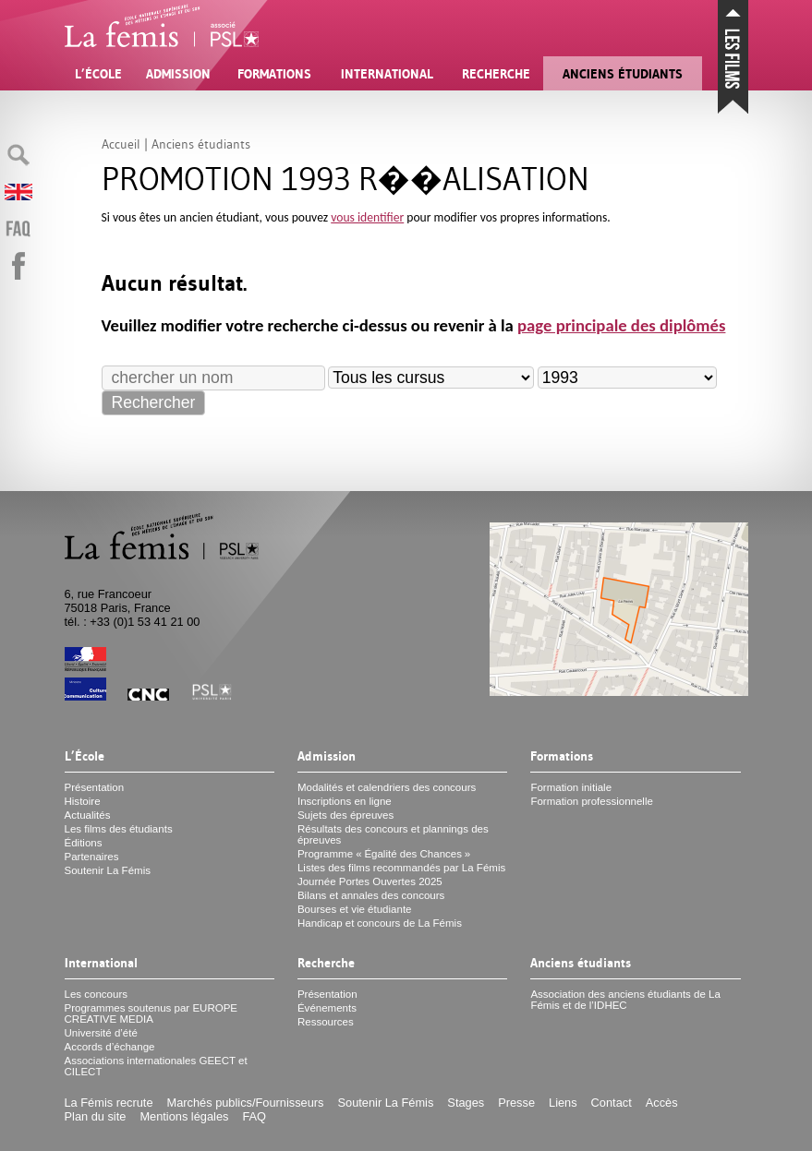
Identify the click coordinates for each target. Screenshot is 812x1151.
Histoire (83, 801)
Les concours (96, 994)
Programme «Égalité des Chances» (383, 853)
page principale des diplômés (621, 325)
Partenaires (92, 856)
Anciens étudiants (623, 74)
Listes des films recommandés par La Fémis (401, 867)
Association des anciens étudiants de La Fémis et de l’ (625, 1000)
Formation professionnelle (591, 801)
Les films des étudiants (119, 828)
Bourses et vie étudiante (354, 909)
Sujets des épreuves (345, 815)
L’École (98, 74)
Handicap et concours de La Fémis (379, 923)
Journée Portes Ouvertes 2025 (369, 881)
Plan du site (96, 1116)
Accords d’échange (110, 1046)
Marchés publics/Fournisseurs (245, 1102)
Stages (465, 1102)
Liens (563, 1102)
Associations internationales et (156, 1066)
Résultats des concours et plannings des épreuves (393, 834)
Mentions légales (183, 1116)
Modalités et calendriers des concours (386, 787)
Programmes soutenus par (151, 1013)
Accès (662, 1102)
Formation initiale (571, 787)
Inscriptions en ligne (344, 801)
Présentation (95, 787)
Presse (516, 1102)
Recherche (496, 74)
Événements (327, 1007)
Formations (274, 74)
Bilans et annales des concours (370, 895)
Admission (178, 74)
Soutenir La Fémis (108, 870)
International (387, 74)
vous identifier (367, 217)
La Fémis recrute (109, 1102)
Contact (611, 1102)
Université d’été (101, 1032)
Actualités (88, 815)
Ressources (325, 1021)
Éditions (84, 842)
